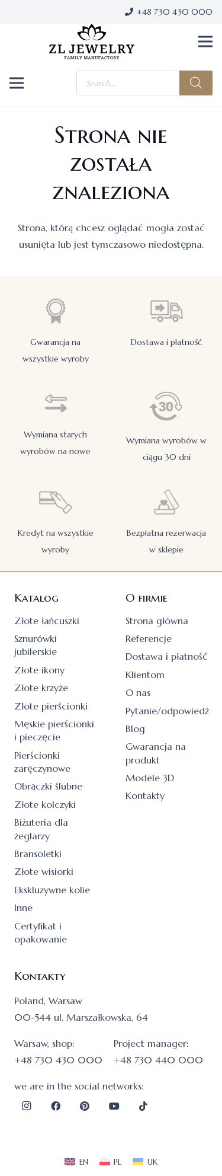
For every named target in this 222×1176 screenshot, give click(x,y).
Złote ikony (39, 670)
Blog (135, 728)
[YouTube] (114, 1106)
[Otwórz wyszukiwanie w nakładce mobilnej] (144, 83)
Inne (23, 907)
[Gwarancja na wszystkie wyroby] (55, 311)
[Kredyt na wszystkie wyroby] (55, 501)
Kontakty (145, 795)
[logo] (92, 41)
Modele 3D (150, 778)
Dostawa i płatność (166, 342)
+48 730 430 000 (58, 1060)
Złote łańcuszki (46, 621)
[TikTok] (143, 1106)
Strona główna (157, 621)
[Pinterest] (84, 1106)
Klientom (145, 674)
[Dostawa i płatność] (166, 311)
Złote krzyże (41, 688)
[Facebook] (55, 1106)
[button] (205, 41)
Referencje (149, 638)
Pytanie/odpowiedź (167, 711)
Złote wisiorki (43, 871)
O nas (138, 692)
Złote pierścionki (51, 706)
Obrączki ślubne (48, 786)
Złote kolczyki (45, 804)
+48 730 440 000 (158, 1060)
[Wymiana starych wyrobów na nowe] (55, 403)
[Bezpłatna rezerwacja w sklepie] (166, 501)
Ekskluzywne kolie (52, 890)
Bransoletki (38, 853)
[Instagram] (26, 1106)
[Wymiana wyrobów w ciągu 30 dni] (166, 406)
